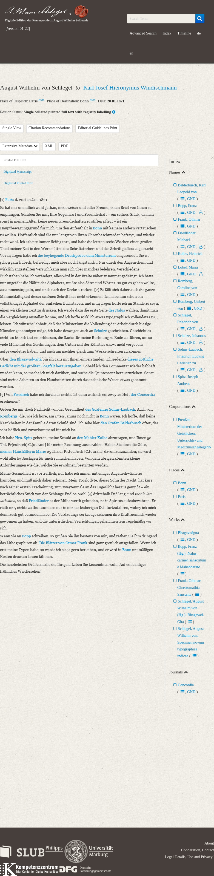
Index (166, 33)
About (209, 843)
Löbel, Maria (188, 267)
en (131, 53)
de (199, 33)
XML (49, 146)
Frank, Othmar (189, 219)
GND (41, 100)
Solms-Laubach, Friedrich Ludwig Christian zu (190, 356)
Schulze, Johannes (192, 336)
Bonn (182, 483)
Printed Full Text (15, 160)
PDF (64, 146)
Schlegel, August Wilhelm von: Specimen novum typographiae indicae (190, 642)
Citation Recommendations (49, 128)
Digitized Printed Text (18, 183)
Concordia (186, 685)
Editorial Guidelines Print (97, 128)
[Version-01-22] (17, 29)
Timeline (184, 33)
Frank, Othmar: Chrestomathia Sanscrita (189, 588)
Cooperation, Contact (197, 850)
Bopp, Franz (187, 206)
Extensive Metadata (20, 146)
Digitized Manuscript (18, 172)
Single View (11, 128)
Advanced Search (143, 33)
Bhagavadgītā (188, 533)
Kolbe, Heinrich (190, 254)
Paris (182, 497)
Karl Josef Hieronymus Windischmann (130, 87)
